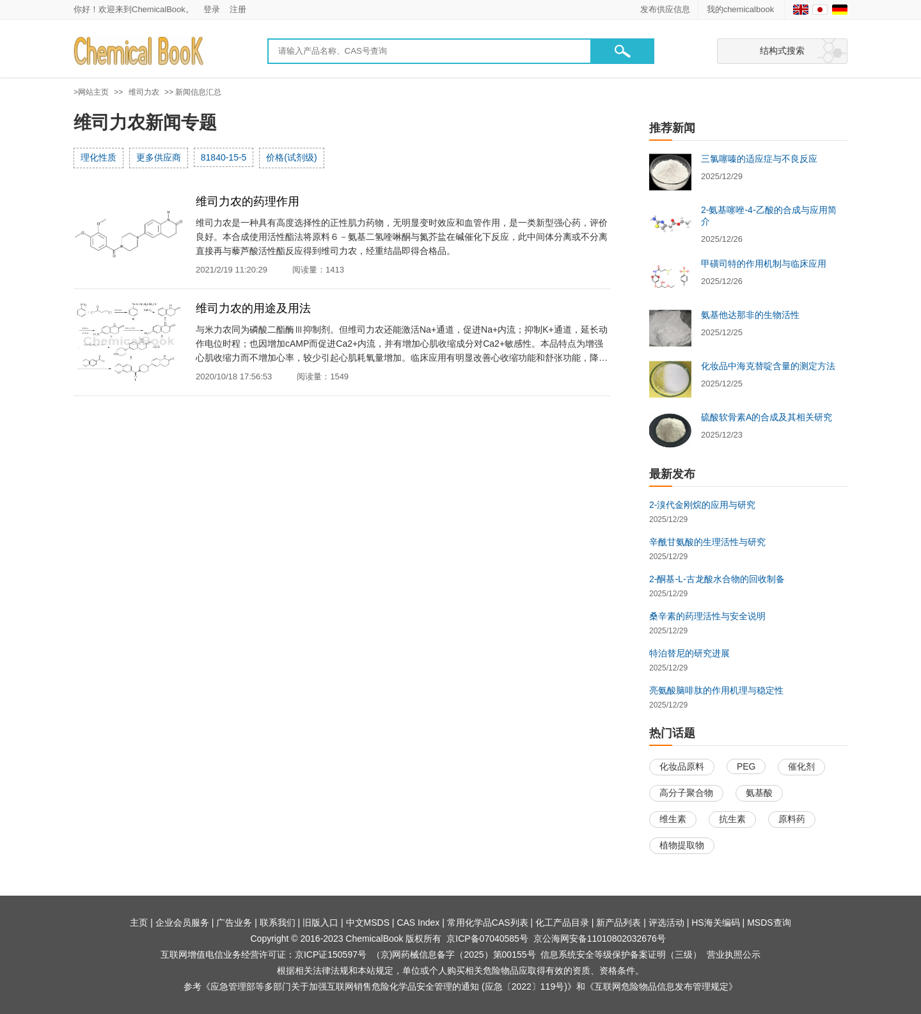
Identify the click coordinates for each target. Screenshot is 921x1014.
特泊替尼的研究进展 (689, 653)
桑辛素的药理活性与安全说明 (707, 616)
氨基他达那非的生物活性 (750, 315)
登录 (211, 9)
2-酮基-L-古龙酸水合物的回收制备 (717, 579)
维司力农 (144, 92)
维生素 (672, 819)
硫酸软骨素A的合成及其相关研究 (766, 417)
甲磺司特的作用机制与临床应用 (763, 263)
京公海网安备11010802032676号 (599, 938)
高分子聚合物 (686, 793)
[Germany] (839, 9)
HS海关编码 (715, 922)
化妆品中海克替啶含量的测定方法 (768, 366)
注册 (238, 9)
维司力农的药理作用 (247, 201)
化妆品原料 (681, 766)
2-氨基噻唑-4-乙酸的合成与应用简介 (769, 215)
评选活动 (666, 922)
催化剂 (801, 766)
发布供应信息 (665, 9)
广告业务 (234, 922)
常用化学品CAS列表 (487, 922)
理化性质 (98, 157)
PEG (746, 766)
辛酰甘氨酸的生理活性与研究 (707, 542)
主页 (139, 922)
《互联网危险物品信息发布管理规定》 (661, 986)
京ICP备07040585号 (487, 938)
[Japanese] (820, 9)
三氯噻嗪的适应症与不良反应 (759, 159)
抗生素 (732, 819)
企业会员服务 (182, 922)
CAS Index (418, 922)
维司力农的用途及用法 (253, 308)
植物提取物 (681, 845)
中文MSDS (368, 922)
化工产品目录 (562, 922)
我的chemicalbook (741, 9)
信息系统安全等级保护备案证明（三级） (621, 954)
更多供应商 (158, 157)
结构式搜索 (782, 50)
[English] (800, 9)
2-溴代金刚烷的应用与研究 (702, 505)
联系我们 (277, 922)
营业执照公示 (733, 954)
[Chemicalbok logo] (140, 51)
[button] (622, 51)
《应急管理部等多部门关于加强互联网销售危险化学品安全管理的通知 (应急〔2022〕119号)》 (388, 986)
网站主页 (93, 92)
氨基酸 (759, 793)
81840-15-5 (224, 157)
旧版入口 (320, 922)
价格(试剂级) (291, 157)
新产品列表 (618, 922)
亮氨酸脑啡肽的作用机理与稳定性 (716, 690)
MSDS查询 (769, 922)
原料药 (791, 819)
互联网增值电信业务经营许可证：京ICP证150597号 (263, 954)
